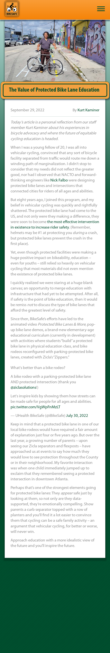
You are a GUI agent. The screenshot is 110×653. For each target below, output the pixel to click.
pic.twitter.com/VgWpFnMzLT (35, 407)
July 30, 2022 (77, 416)
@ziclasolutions (23, 388)
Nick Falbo (59, 180)
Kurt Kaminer (88, 110)
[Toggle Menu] (101, 8)
